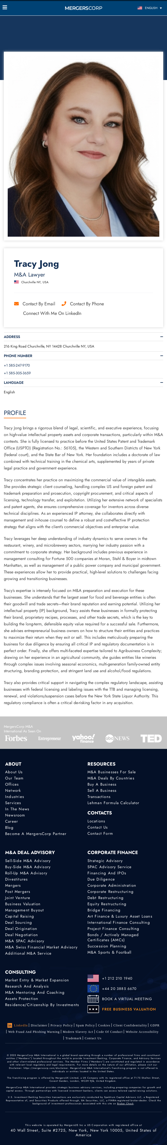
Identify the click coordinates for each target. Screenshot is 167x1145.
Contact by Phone (83, 303)
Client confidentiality (130, 1025)
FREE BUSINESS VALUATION (129, 1009)
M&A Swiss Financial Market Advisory (41, 947)
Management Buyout (24, 910)
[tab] (83, 336)
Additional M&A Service (28, 953)
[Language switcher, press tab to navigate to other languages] (144, 8)
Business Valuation (23, 904)
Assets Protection (21, 998)
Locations (96, 821)
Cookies (104, 1025)
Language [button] (14, 382)
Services (13, 802)
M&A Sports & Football (109, 952)
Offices (12, 784)
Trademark (73, 1038)
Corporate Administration (111, 885)
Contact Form (100, 833)
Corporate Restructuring (110, 891)
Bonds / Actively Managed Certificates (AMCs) (113, 937)
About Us (14, 772)
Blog (9, 827)
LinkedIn (17, 1025)
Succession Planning (107, 946)
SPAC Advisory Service (109, 866)
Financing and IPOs (106, 873)
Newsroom (15, 815)
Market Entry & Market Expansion (37, 980)
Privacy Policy (62, 1025)
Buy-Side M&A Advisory (28, 866)
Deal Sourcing (18, 922)
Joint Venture (18, 897)
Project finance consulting (113, 928)
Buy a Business (102, 784)
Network (13, 790)
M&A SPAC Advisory (24, 941)
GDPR (155, 1025)
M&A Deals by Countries (110, 778)
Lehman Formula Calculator (113, 802)
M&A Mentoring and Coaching (35, 992)
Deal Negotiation (21, 934)
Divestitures (16, 879)
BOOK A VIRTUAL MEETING (127, 998)
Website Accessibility (142, 1032)
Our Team (14, 778)
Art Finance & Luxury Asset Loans (119, 916)
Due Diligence (101, 879)
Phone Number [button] (18, 355)
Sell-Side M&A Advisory (28, 860)
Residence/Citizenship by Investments (42, 1004)
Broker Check (125, 1103)
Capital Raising (19, 916)
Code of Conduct (109, 1032)
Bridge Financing (104, 910)
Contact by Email (34, 303)
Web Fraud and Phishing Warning (34, 1032)
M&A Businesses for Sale (111, 772)
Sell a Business (102, 790)
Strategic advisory (105, 860)
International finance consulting (118, 922)
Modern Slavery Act (78, 1032)
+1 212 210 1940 (117, 978)
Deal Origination (21, 928)
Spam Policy (85, 1025)
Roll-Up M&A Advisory (26, 873)
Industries (14, 796)
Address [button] (12, 336)
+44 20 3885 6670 (119, 988)
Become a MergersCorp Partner (36, 833)
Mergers (13, 885)
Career (11, 821)
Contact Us (97, 827)
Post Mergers (17, 891)
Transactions (99, 796)
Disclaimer (39, 1025)
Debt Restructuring (105, 897)
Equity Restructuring (107, 904)
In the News (17, 809)
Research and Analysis (27, 986)
